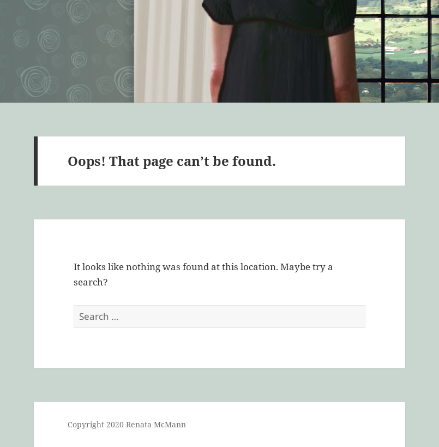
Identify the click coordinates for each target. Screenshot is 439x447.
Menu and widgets (390, 65)
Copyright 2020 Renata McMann (127, 424)
